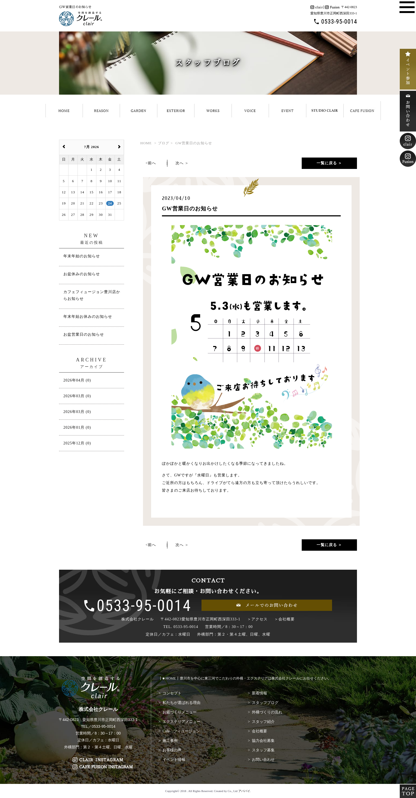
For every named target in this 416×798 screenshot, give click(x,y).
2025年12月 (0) (77, 443)
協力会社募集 (263, 741)
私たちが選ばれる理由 (181, 703)
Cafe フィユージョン (181, 731)
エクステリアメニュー (181, 722)
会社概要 (259, 731)
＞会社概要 (284, 619)
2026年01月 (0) (77, 427)
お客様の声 (171, 750)
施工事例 (170, 741)
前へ (152, 163)
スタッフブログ (265, 703)
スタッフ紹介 (263, 722)
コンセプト (171, 693)
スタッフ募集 (263, 750)
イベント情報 (173, 760)
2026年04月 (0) (77, 380)
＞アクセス (257, 619)
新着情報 (259, 693)
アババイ (244, 791)
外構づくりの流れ (267, 712)
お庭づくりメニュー (179, 712)
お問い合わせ (263, 760)
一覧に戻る (327, 163)
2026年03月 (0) (77, 396)
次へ (180, 163)
